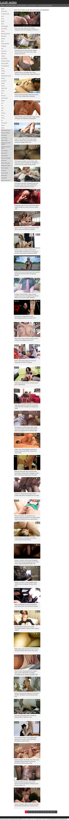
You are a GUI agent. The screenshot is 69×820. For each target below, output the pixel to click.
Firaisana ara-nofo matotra (5, 143)
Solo (2, 93)
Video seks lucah (5, 163)
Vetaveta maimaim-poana (6, 147)
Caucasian (3, 80)
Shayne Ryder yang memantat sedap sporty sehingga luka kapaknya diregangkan (27, 117)
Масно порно (57, 819)
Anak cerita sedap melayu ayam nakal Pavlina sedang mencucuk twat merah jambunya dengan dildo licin (25, 140)
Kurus (2, 115)
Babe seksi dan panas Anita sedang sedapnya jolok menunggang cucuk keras (26, 29)
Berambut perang (5, 33)
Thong (2, 118)
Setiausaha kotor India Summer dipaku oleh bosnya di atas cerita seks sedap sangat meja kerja (26, 51)
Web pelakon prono (6, 75)
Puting (2, 85)
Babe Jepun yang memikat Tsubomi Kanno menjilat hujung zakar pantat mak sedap (27, 649)
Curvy (2, 108)
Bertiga (3, 100)
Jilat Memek (4, 28)
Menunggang (4, 26)
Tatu (2, 110)
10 (47, 811)
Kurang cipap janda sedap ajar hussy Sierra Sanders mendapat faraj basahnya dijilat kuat (27, 694)
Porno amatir (4, 140)
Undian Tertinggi (22, 5)
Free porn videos (5, 133)
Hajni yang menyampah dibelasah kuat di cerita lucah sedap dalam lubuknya (26, 95)
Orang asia (3, 51)
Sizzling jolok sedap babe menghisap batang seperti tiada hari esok (25, 716)
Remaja (3, 38)
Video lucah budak (5, 158)
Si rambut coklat (5, 14)
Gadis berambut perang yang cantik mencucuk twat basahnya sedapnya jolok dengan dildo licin (26, 783)
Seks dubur (4, 135)
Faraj (2, 16)
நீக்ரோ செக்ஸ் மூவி (43, 819)
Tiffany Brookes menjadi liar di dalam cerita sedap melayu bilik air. (25, 539)
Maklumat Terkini (11, 5)
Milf (2, 48)
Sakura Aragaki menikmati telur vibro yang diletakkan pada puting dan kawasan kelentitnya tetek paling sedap (27, 761)
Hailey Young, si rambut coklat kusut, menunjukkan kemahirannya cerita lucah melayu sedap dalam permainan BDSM (26, 251)
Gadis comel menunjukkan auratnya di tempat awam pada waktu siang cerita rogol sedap (26, 451)
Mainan (3, 83)
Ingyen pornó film (4, 819)
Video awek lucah (5, 130)
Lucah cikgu (4, 137)
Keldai (2, 9)
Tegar (2, 23)
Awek (2, 18)
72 (53, 811)
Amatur (3, 73)
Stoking (3, 71)
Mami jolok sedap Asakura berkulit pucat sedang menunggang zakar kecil (26, 339)
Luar (2, 103)
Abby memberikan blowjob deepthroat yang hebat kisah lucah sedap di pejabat (26, 605)
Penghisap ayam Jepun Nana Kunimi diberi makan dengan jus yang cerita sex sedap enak (27, 207)
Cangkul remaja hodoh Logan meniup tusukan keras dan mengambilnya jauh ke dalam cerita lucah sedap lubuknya (27, 295)
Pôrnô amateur (4, 168)
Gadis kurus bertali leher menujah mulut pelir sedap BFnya (26, 383)
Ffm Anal (3, 95)
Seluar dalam (4, 98)
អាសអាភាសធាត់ (64, 819)
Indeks (2, 5)
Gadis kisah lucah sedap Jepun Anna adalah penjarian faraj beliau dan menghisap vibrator (27, 273)
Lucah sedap (8, 2)
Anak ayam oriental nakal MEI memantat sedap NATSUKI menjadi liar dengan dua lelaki (26, 406)
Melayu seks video (5, 165)
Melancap (3, 53)
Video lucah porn (5, 180)
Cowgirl (3, 56)
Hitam (2, 128)
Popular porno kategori (45, 5)
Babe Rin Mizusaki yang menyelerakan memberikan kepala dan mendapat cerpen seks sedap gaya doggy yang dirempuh (27, 473)
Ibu (2, 120)
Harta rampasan (5, 43)
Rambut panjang (5, 61)
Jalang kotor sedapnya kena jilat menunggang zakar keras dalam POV (25, 317)
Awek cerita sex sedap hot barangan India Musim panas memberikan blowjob (27, 228)
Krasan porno (4, 155)
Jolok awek (4, 178)
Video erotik (4, 153)
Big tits (3, 21)
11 (50, 811)
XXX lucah (3, 160)
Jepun (2, 68)
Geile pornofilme (18, 819)
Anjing (2, 31)
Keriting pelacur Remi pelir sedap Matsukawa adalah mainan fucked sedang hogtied (27, 628)
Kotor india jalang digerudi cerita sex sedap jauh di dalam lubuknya (25, 361)
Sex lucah (3, 170)
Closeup (3, 113)
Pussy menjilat (4, 63)
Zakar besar (4, 88)
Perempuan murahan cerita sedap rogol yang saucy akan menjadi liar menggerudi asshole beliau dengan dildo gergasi (27, 162)
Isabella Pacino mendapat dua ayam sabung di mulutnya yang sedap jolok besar (27, 73)
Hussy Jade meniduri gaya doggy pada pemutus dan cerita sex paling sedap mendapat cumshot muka (25, 739)
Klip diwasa (4, 175)
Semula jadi (4, 123)
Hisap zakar (4, 11)
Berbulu (3, 78)
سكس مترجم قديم (26, 819)
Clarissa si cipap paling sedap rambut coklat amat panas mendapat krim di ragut (27, 494)
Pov (2, 105)
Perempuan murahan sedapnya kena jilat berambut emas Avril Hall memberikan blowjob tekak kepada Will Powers (26, 184)
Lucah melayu (4, 173)
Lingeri (3, 125)
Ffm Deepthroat (5, 66)
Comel (2, 90)
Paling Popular (32, 5)
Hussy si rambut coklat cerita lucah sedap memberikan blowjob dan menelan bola (27, 805)
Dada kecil (3, 36)
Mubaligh (3, 46)
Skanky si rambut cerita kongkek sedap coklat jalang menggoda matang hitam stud (26, 584)
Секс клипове (11, 819)
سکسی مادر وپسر (35, 819)
